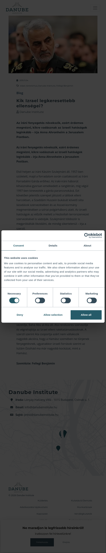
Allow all (86, 314)
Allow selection (52, 314)
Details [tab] (53, 245)
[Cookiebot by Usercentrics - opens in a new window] (86, 235)
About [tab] (87, 245)
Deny (20, 314)
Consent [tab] (18, 245)
